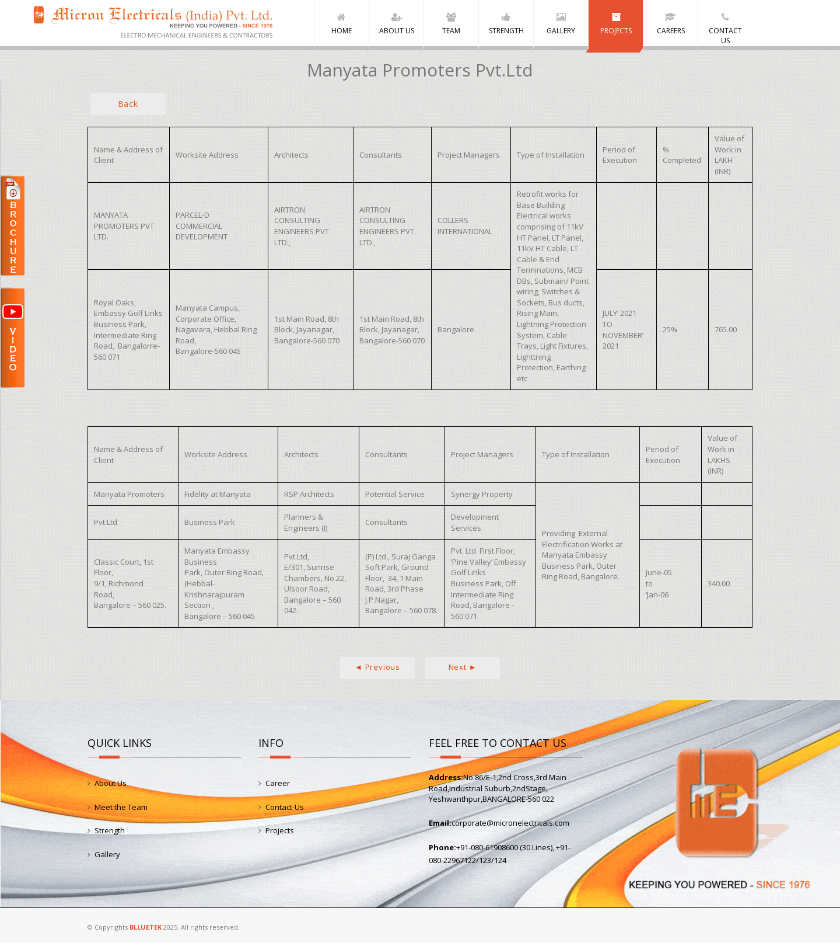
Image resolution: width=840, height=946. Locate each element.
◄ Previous (377, 669)
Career (277, 785)
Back (128, 106)
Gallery (107, 856)
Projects (279, 832)
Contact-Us (284, 809)
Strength (109, 832)
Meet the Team (121, 809)
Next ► (463, 669)
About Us (110, 785)
